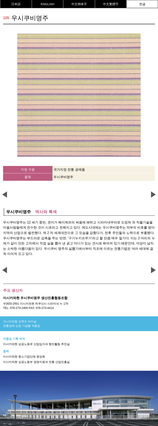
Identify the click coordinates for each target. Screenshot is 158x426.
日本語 (16, 4)
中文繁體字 (110, 4)
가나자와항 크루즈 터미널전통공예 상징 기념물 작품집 (21, 323)
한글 (142, 4)
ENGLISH (47, 4)
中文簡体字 (79, 4)
